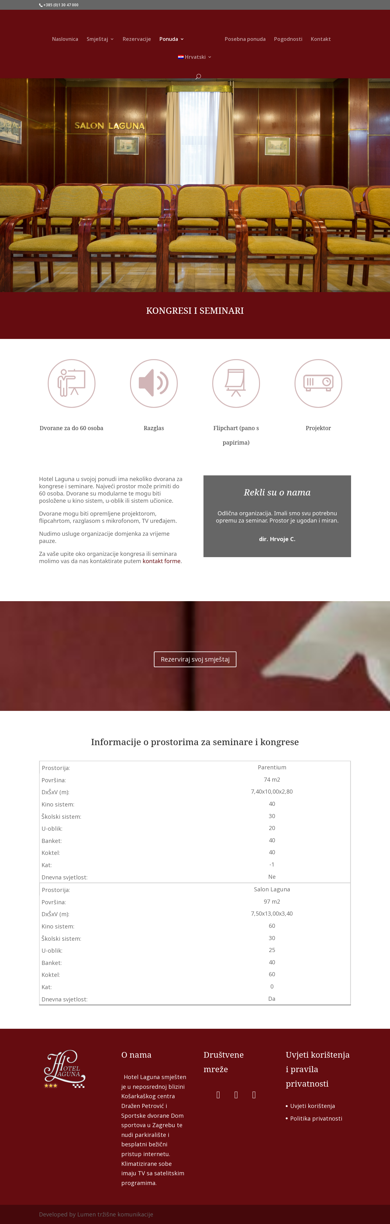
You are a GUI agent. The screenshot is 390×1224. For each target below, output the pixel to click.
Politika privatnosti (316, 1118)
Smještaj (97, 39)
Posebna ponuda (245, 39)
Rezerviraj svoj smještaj (195, 664)
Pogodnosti (288, 39)
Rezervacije (137, 39)
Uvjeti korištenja (312, 1106)
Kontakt (321, 39)
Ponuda (169, 39)
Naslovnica (65, 39)
